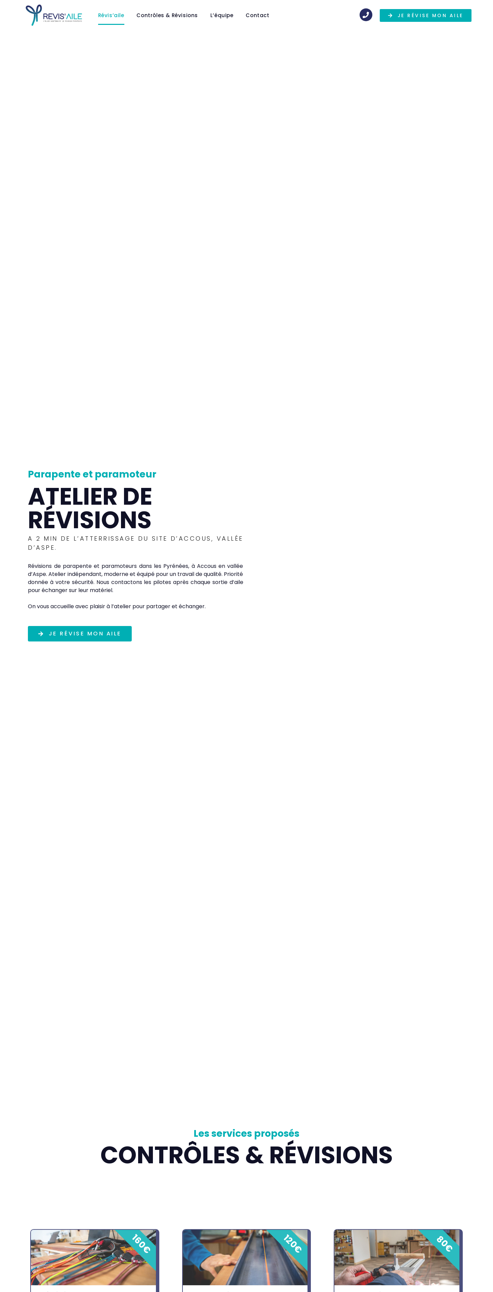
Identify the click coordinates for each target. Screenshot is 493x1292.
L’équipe (222, 15)
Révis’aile (111, 15)
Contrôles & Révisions (167, 15)
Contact (257, 15)
